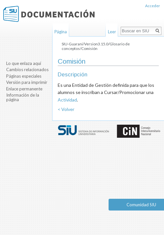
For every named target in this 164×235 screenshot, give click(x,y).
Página (60, 31)
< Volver (66, 109)
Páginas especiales (23, 76)
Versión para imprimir (26, 82)
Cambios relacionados (27, 69)
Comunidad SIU (141, 204)
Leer (112, 31)
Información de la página (22, 97)
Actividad (67, 99)
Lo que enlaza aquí (23, 63)
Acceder (152, 5)
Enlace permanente (24, 88)
